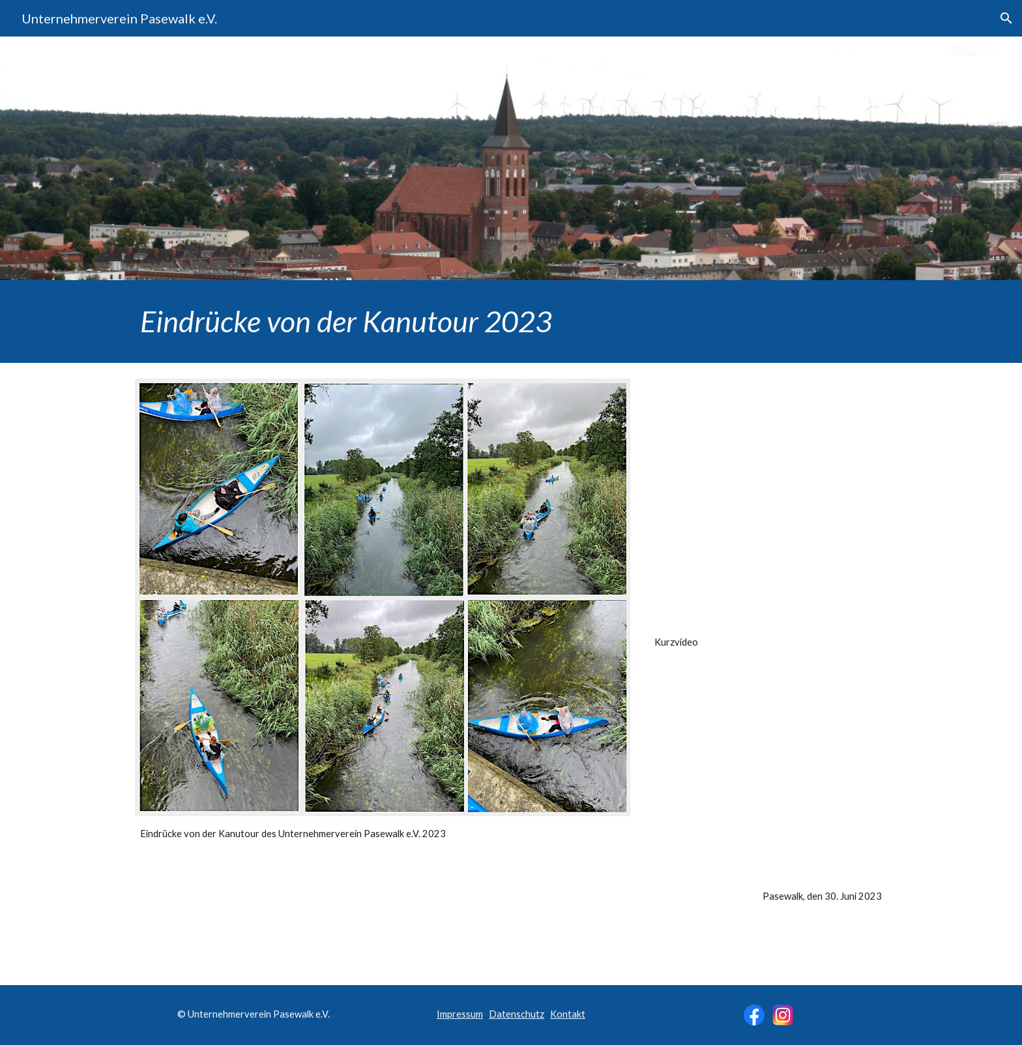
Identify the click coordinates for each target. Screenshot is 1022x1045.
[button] (1006, 18)
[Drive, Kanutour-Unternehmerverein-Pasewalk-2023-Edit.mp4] (768, 502)
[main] (511, 321)
